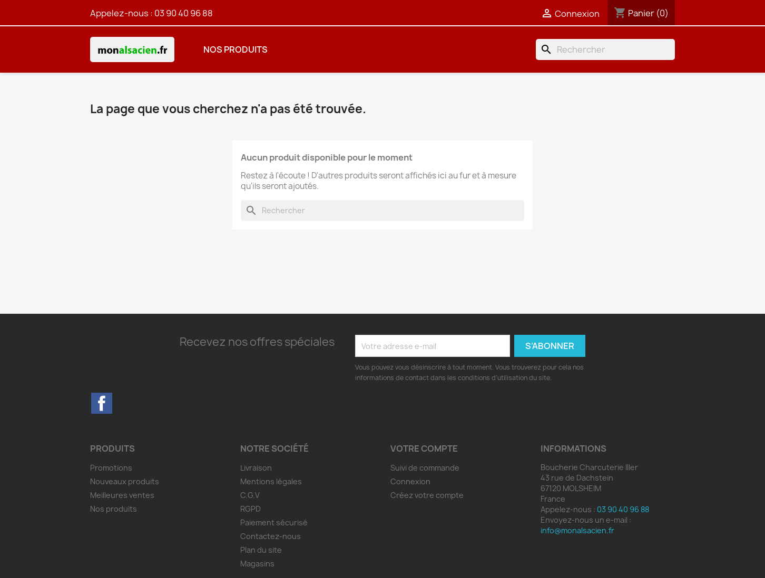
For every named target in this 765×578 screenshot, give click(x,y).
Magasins (257, 564)
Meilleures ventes (122, 495)
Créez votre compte (427, 495)
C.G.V (250, 495)
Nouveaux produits (124, 481)
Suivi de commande (424, 468)
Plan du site (261, 550)
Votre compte (424, 448)
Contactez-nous (270, 536)
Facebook (101, 403)
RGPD (250, 509)
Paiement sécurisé (274, 522)
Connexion (410, 481)
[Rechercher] (605, 49)
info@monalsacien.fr (577, 530)
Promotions (111, 468)
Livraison (256, 468)
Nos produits (235, 49)
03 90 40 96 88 (183, 13)
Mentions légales (271, 481)
